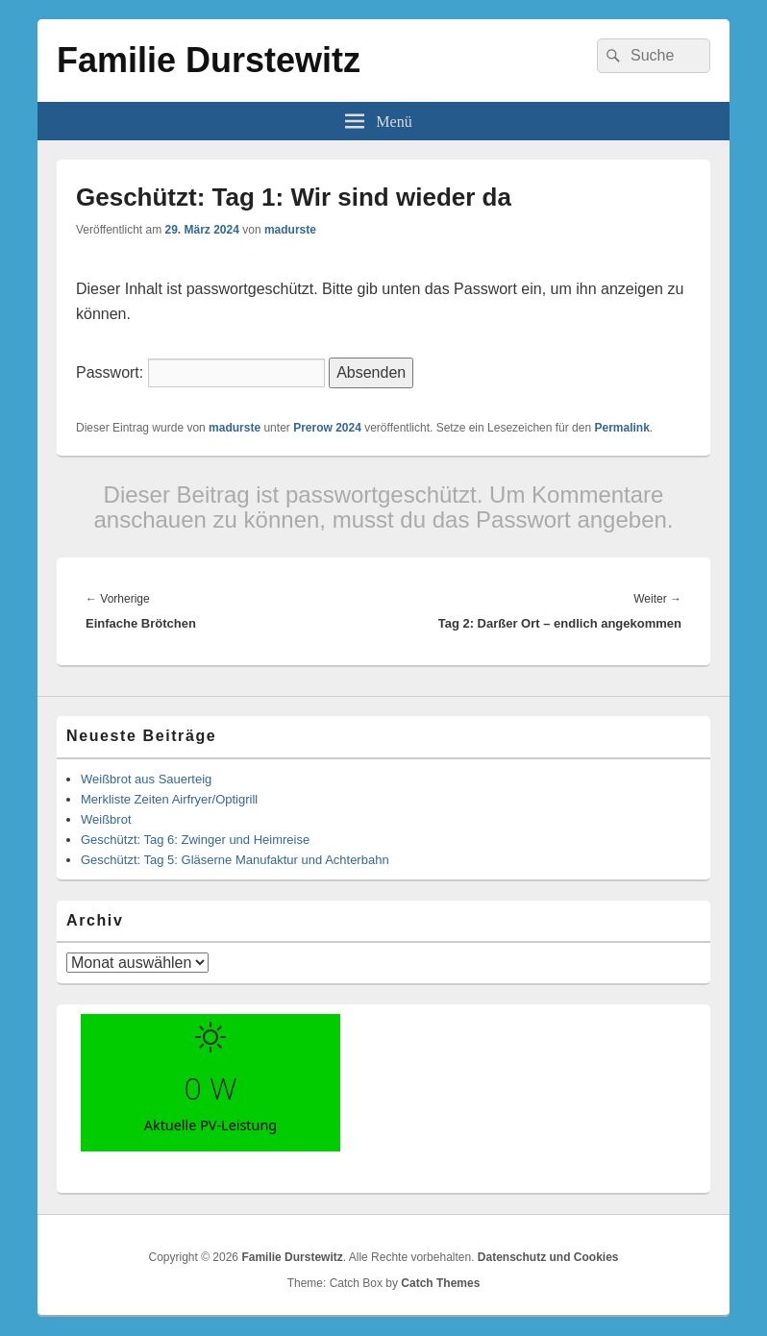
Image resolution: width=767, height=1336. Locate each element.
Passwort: (200, 372)
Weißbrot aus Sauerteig (146, 779)
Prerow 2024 (327, 427)
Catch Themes (440, 1283)
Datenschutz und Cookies (548, 1257)
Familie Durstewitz (208, 60)
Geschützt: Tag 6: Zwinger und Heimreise (195, 839)
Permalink (621, 427)
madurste (290, 229)
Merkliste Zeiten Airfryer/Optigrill (169, 799)
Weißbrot (106, 819)
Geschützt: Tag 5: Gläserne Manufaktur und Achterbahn (235, 860)
